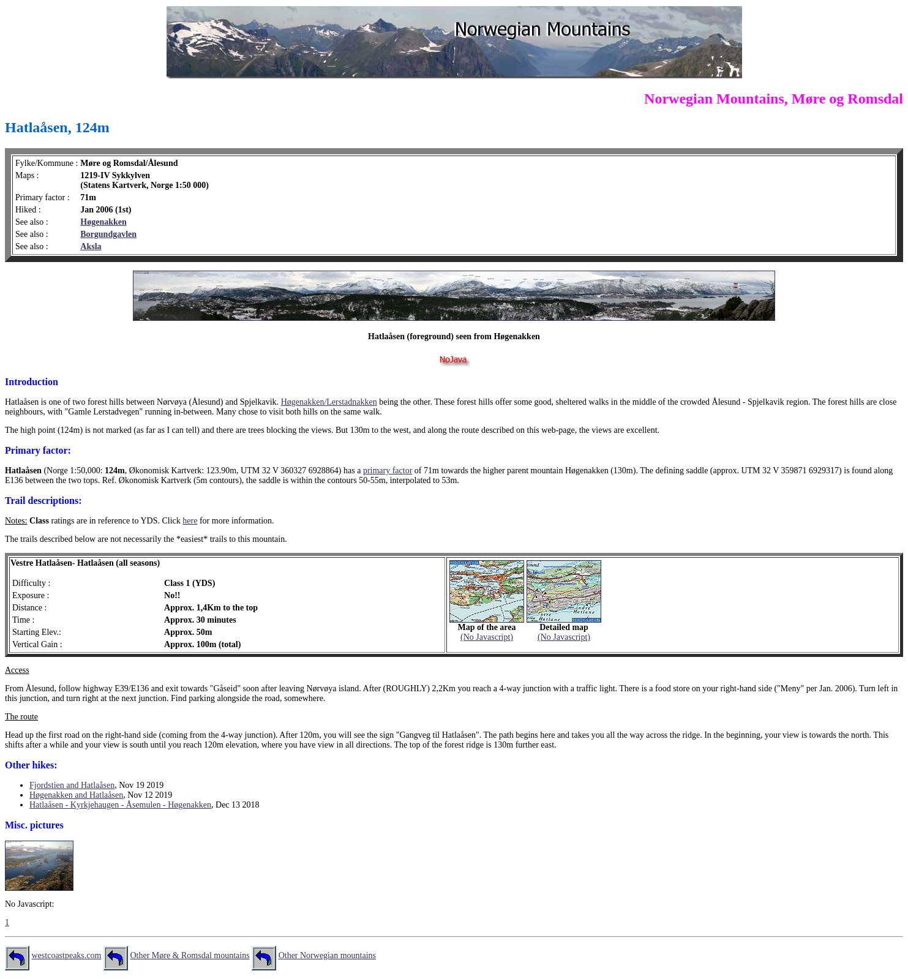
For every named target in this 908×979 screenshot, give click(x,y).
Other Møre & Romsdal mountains (189, 955)
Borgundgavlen (108, 234)
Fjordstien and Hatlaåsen (71, 785)
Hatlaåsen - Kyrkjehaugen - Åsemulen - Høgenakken (120, 804)
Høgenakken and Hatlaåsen (76, 795)
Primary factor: (38, 450)
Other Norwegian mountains (327, 955)
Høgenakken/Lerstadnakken (329, 402)
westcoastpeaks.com (67, 955)
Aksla (90, 246)
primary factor (387, 470)
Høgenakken (103, 222)
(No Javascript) (486, 637)
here (189, 520)
